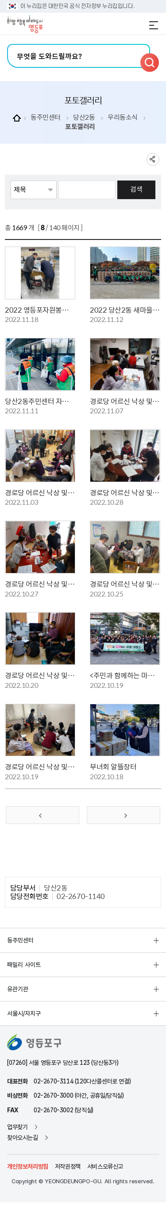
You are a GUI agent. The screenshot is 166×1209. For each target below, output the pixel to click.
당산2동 (84, 117)
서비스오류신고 (105, 1166)
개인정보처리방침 (27, 1166)
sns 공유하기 (153, 159)
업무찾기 (17, 1126)
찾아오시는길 (22, 1137)
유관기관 (17, 989)
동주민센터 (46, 117)
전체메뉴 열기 (153, 25)
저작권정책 (68, 1166)
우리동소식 (123, 117)
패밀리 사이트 (24, 964)
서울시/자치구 (24, 1013)
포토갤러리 (80, 126)
